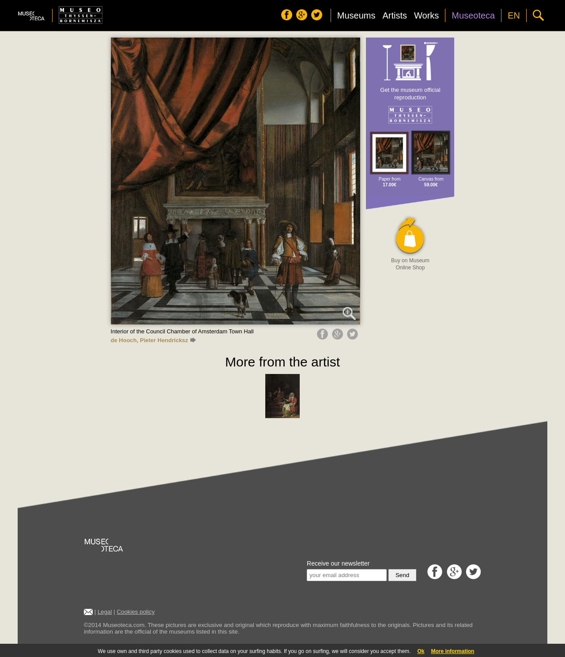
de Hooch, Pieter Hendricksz (153, 340)
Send (402, 575)
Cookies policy (135, 611)
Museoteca (473, 15)
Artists (394, 15)
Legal (105, 611)
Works (426, 15)
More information (452, 651)
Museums (356, 15)
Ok (420, 651)
